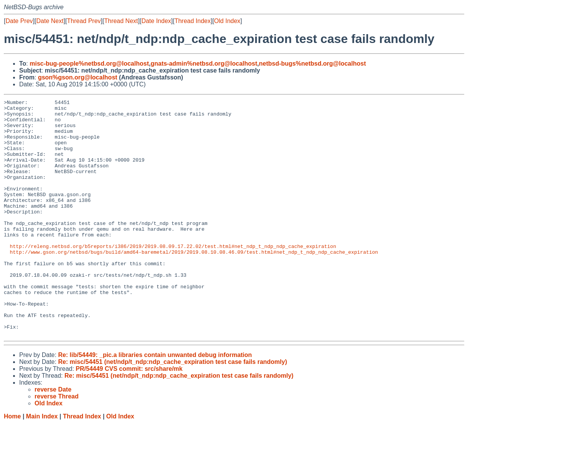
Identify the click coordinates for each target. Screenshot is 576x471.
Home (12, 463)
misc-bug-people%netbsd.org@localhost (89, 63)
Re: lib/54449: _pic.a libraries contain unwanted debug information (155, 402)
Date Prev (19, 21)
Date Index (156, 21)
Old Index (227, 21)
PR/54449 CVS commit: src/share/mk (129, 416)
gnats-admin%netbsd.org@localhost (203, 63)
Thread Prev (84, 21)
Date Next (49, 21)
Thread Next (121, 21)
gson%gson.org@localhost (77, 77)
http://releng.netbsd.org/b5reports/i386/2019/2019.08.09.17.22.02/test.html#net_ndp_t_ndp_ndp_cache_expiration (173, 276)
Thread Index (193, 21)
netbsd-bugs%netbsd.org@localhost (312, 63)
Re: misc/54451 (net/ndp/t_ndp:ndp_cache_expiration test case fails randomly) (172, 409)
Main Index (42, 463)
